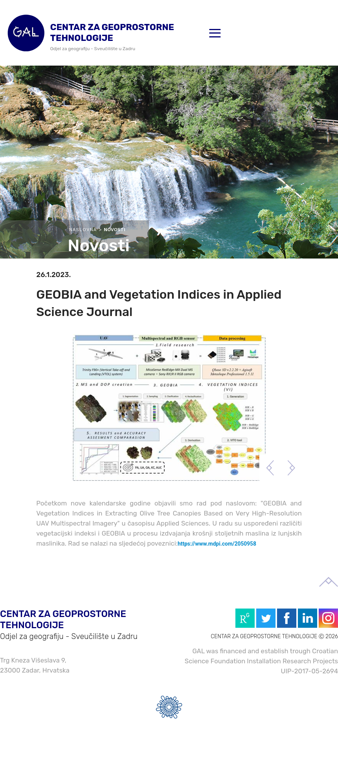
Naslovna (83, 229)
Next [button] (291, 468)
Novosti (114, 229)
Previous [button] (270, 468)
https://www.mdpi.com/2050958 (216, 544)
